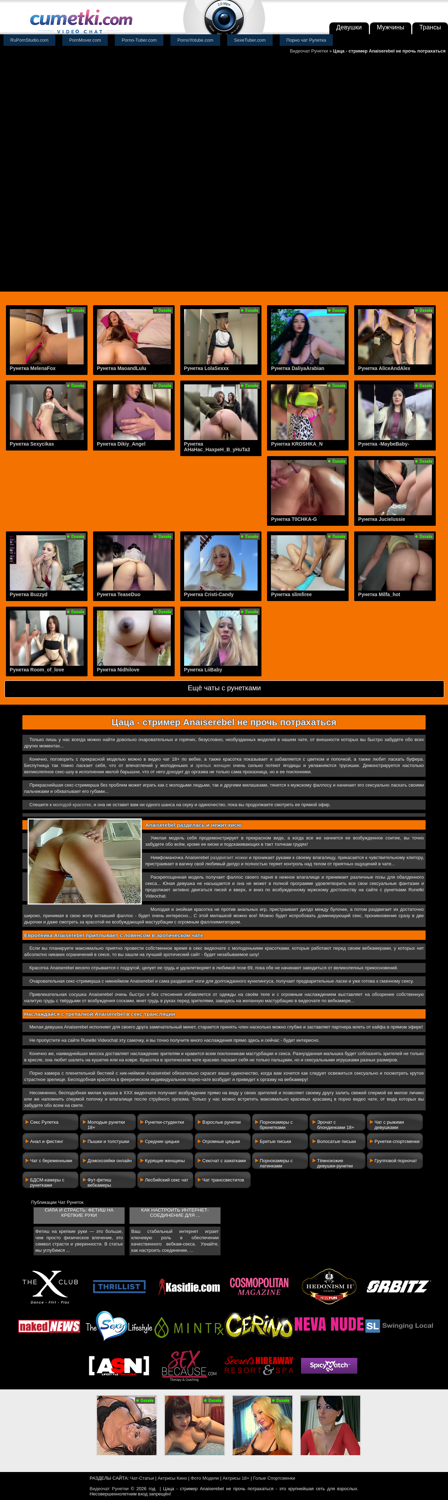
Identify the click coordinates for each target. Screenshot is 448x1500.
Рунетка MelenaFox (33, 368)
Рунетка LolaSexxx (206, 368)
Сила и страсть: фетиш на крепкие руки (79, 1212)
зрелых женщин (213, 765)
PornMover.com (85, 40)
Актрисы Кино (172, 1478)
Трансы (430, 27)
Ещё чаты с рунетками (224, 688)
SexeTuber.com (250, 40)
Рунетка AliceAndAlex (384, 368)
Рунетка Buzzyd (29, 594)
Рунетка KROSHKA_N (296, 444)
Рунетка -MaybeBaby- (383, 444)
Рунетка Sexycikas (32, 444)
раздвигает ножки (228, 857)
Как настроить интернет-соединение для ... (175, 1212)
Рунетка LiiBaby (203, 669)
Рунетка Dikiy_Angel (121, 444)
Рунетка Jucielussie (381, 519)
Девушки (349, 27)
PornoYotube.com (195, 40)
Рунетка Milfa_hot (379, 594)
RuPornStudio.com (29, 40)
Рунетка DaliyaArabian (297, 368)
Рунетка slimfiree (291, 594)
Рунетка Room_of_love (37, 669)
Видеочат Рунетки (309, 51)
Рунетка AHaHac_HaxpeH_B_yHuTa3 (217, 446)
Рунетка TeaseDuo (119, 594)
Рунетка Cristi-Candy (209, 594)
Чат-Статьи (142, 1478)
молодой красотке (72, 804)
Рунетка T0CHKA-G (294, 519)
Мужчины (391, 27)
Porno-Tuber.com (139, 40)
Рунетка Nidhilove (118, 669)
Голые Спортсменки (274, 1478)
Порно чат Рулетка (306, 40)
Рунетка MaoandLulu (121, 368)
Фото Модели (205, 1478)
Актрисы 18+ (236, 1478)
